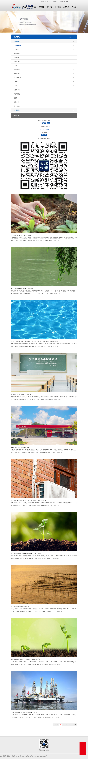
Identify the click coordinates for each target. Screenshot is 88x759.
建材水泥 (17, 81)
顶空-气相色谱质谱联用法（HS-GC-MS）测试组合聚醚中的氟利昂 (28, 500)
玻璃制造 (17, 94)
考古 (15, 86)
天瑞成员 (74, 7)
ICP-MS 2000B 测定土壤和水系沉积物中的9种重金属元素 (26, 553)
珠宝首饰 (17, 61)
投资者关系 (62, 1)
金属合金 (17, 69)
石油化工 (17, 65)
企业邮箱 (55, 1)
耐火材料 (17, 102)
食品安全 (17, 49)
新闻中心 (49, 7)
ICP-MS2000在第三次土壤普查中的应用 (21, 235)
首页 (17, 7)
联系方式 (58, 7)
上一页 (56, 724)
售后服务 (41, 7)
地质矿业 (17, 73)
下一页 (74, 724)
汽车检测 (17, 90)
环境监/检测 (17, 45)
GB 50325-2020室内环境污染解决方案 (21, 394)
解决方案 (24, 7)
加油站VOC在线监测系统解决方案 (20, 447)
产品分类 (33, 7)
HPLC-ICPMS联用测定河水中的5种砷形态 (22, 288)
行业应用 (17, 41)
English (71, 1)
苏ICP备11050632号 (22, 756)
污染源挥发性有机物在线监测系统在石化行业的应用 (24, 712)
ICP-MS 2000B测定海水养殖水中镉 (20, 606)
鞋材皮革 (17, 106)
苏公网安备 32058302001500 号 (37, 756)
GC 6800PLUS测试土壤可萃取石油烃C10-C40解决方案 (25, 659)
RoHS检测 (17, 53)
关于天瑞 (66, 7)
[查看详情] (56, 240)
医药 (15, 98)
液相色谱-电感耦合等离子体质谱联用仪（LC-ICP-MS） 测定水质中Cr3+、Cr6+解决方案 (34, 341)
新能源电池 (17, 77)
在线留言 (44, 134)
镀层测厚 (17, 57)
